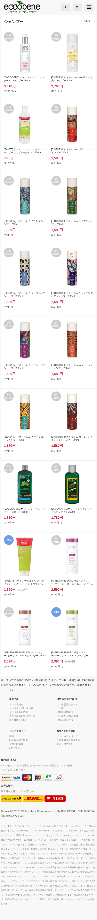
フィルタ (85, 20)
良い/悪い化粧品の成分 (69, 716)
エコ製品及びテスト (67, 704)
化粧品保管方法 (65, 720)
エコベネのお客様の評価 (22, 716)
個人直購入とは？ (18, 720)
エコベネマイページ (67, 736)
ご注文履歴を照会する (68, 740)
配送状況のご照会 (18, 740)
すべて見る (16, 748)
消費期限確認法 (65, 712)
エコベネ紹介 (16, 704)
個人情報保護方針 (65, 811)
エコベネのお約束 (18, 712)
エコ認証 (61, 708)
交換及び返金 (16, 744)
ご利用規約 (83, 811)
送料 (11, 736)
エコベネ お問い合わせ (21, 708)
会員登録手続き (65, 744)
